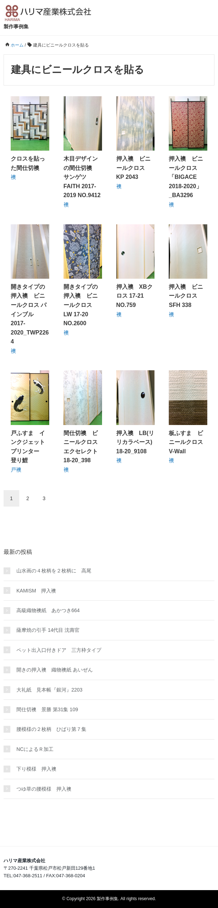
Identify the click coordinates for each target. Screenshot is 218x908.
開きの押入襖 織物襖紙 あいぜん (54, 670)
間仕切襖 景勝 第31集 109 (47, 709)
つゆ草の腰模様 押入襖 (43, 789)
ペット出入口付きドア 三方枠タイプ (58, 650)
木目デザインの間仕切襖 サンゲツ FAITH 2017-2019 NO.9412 (82, 177)
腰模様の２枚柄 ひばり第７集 (51, 729)
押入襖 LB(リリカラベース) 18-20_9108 (135, 442)
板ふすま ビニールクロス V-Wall (189, 442)
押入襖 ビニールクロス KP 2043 (133, 168)
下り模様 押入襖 (36, 769)
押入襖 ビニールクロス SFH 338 (186, 296)
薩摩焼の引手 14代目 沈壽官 (48, 630)
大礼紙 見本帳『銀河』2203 (49, 690)
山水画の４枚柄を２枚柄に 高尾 (53, 570)
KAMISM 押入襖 (36, 591)
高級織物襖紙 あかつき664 (48, 610)
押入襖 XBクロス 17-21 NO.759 (134, 296)
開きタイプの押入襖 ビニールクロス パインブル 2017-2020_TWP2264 (30, 314)
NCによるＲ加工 (35, 749)
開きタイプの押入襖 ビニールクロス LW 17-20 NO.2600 (81, 305)
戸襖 (16, 470)
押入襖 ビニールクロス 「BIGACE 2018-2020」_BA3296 (186, 177)
